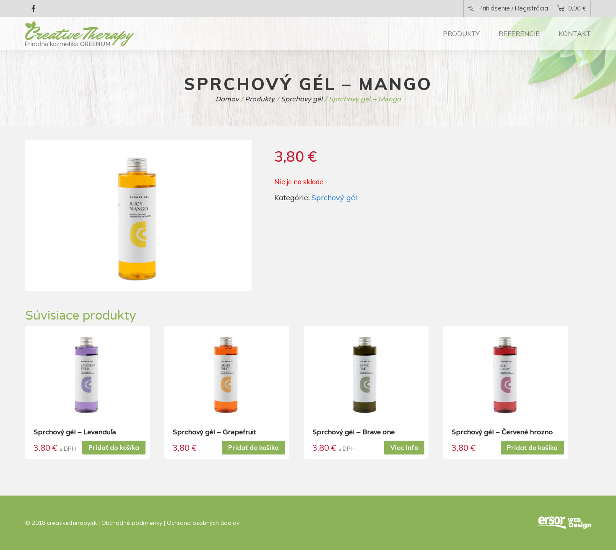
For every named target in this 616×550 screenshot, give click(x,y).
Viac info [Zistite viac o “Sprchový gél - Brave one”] (404, 448)
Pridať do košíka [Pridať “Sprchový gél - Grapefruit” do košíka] (253, 448)
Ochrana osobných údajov (203, 523)
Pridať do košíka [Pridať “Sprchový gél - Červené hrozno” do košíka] (532, 448)
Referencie (519, 33)
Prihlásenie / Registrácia (508, 8)
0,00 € (571, 8)
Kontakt (575, 33)
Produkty (461, 33)
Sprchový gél (334, 197)
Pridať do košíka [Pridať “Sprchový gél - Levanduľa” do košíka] (113, 448)
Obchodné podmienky (131, 523)
